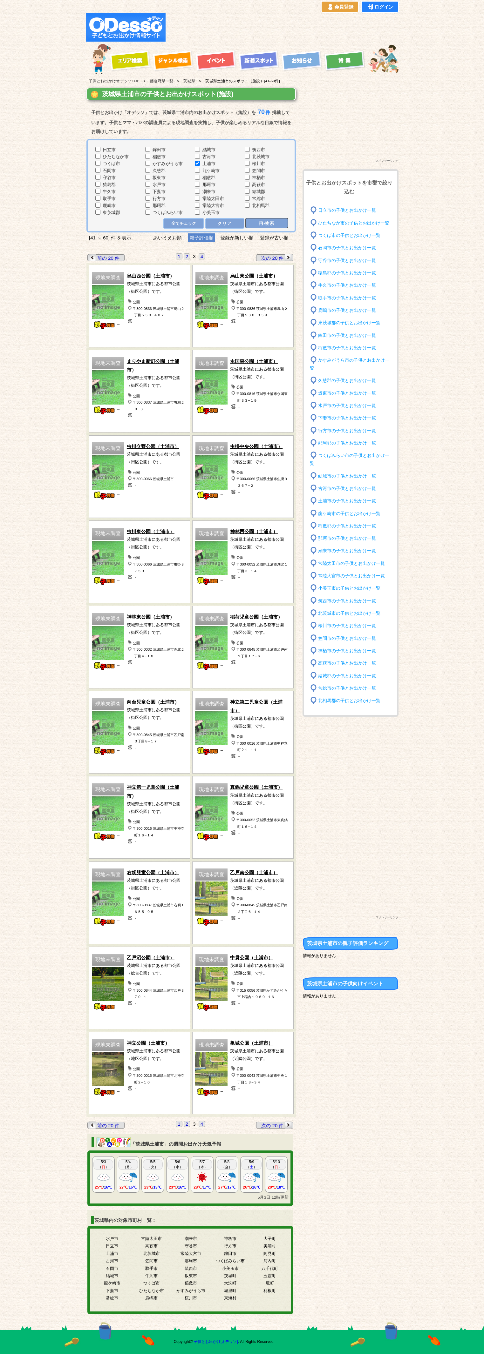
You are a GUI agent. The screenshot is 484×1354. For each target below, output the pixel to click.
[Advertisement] (283, 27)
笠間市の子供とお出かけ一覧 (347, 638)
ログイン (380, 7)
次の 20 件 (277, 257)
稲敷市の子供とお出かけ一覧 (347, 347)
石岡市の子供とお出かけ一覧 (347, 247)
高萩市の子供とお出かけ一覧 (347, 663)
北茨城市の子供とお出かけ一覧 (349, 613)
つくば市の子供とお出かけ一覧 (349, 235)
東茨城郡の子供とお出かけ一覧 (349, 322)
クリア (225, 223)
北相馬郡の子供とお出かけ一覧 (349, 700)
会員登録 (340, 7)
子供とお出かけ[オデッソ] (216, 1341)
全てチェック (183, 223)
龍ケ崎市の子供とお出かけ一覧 (349, 513)
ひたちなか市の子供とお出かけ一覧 (353, 222)
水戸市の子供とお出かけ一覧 (347, 405)
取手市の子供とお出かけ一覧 (347, 297)
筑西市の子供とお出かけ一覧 (347, 601)
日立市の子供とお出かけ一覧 (347, 210)
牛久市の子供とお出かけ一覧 (347, 285)
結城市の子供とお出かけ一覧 (347, 475)
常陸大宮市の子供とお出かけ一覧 (351, 575)
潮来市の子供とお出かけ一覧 (347, 550)
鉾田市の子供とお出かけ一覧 (347, 335)
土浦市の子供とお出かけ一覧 (347, 501)
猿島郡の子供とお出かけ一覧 (347, 273)
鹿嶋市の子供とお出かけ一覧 (347, 310)
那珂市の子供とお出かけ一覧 (347, 538)
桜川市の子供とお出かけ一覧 (347, 625)
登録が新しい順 (237, 237)
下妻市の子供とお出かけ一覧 (347, 418)
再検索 (267, 223)
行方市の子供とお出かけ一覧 (347, 430)
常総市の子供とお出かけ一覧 (347, 688)
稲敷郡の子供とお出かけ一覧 (347, 526)
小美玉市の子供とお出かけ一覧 (349, 588)
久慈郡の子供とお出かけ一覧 (347, 380)
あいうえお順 (167, 237)
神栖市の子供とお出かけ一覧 (347, 650)
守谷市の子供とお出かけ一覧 (347, 260)
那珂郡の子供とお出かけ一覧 (347, 443)
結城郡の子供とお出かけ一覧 (347, 675)
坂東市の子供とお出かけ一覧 (347, 393)
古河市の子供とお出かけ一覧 (347, 488)
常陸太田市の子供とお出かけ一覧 (351, 563)
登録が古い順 (275, 237)
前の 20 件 (103, 257)
